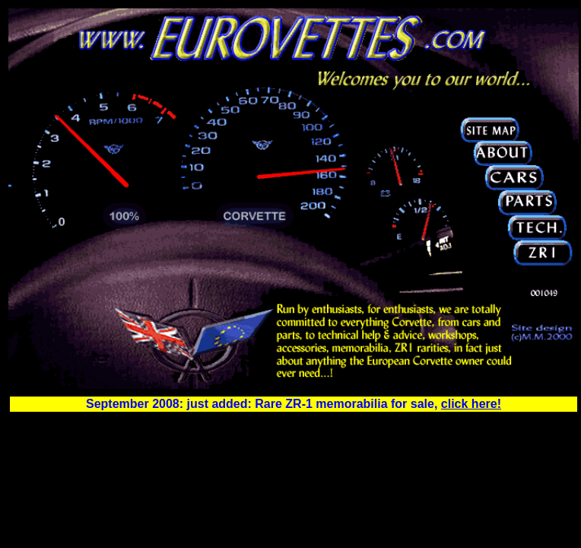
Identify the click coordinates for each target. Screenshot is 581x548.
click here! (471, 403)
